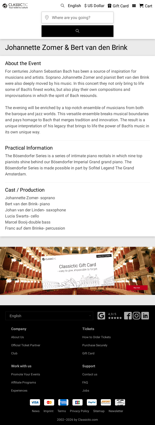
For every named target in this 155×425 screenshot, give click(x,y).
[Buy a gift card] (77, 271)
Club (14, 353)
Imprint (48, 411)
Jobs (85, 390)
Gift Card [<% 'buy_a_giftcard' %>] (118, 6)
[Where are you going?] (77, 16)
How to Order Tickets (96, 337)
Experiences (19, 390)
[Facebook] (101, 315)
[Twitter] (136, 317)
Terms (61, 411)
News (36, 411)
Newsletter (116, 411)
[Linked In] (145, 317)
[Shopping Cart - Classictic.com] (145, 6)
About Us (17, 337)
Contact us (89, 374)
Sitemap (99, 411)
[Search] (77, 31)
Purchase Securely (94, 345)
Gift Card (88, 353)
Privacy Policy (79, 411)
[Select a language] (49, 316)
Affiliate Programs (23, 382)
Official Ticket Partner (25, 345)
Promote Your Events (25, 374)
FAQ (85, 382)
